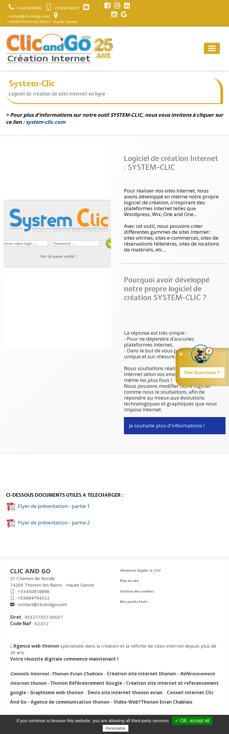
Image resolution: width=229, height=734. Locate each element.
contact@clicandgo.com (42, 604)
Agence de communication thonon (70, 702)
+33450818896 (34, 591)
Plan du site (129, 580)
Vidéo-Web (126, 702)
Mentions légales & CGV (140, 570)
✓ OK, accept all (192, 720)
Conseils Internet (29, 674)
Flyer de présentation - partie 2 (48, 522)
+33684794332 (34, 598)
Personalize (116, 728)
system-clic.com (46, 122)
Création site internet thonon (141, 674)
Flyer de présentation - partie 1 (48, 506)
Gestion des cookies (137, 591)
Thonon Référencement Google (86, 683)
